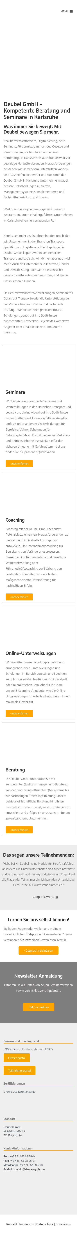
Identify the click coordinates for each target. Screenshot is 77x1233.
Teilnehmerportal (19, 1070)
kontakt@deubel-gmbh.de (29, 1169)
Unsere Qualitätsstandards (19, 1091)
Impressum (26, 1224)
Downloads (63, 1224)
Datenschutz (44, 1224)
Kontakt (11, 1224)
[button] (64, 11)
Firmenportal (17, 1058)
